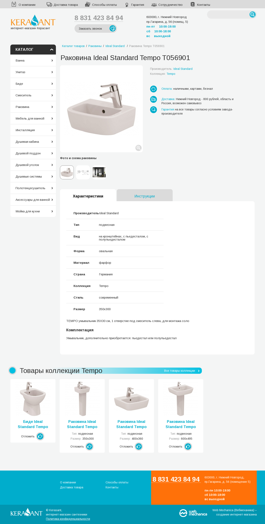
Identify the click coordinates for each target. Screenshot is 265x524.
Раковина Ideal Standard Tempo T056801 (82, 425)
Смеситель (23, 95)
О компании (27, 4)
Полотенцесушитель (30, 188)
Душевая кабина (27, 141)
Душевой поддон (28, 153)
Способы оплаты (104, 4)
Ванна (20, 60)
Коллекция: (162, 73)
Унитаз (20, 72)
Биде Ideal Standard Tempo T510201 (33, 425)
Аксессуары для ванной (33, 199)
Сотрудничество (170, 4)
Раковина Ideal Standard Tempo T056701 (131, 425)
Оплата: (166, 88)
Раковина (22, 107)
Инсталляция (25, 130)
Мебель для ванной (30, 118)
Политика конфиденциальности (68, 518)
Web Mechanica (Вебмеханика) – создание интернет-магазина (234, 512)
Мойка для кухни (28, 211)
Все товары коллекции (179, 370)
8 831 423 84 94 (99, 18)
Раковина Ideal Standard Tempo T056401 (181, 425)
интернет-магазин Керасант (33, 22)
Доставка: (168, 99)
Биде (19, 83)
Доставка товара (66, 4)
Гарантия (137, 4)
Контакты (203, 4)
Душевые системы (29, 176)
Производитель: (171, 68)
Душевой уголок (27, 165)
